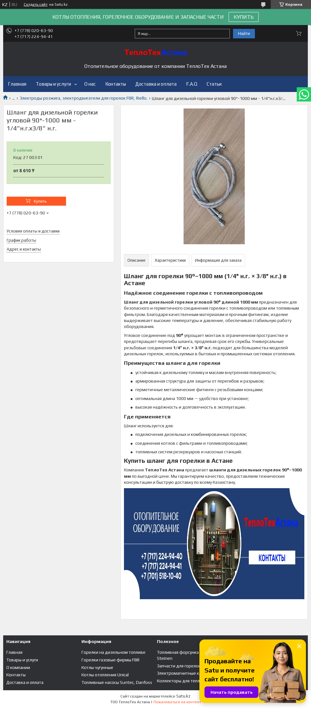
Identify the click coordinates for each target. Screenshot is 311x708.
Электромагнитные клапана (185, 673)
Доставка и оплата (156, 84)
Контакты (115, 84)
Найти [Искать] (244, 33)
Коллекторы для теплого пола (187, 680)
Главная (17, 84)
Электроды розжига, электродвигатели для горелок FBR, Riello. (83, 98)
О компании (18, 667)
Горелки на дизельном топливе (113, 652)
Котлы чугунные (97, 667)
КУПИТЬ (244, 17)
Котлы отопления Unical (105, 674)
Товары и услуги (53, 84)
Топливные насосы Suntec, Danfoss (116, 682)
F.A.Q (191, 84)
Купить (40, 201)
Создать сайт (36, 4)
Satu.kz (183, 696)
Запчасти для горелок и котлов (188, 665)
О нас (90, 84)
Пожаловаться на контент (177, 702)
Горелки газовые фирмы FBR (110, 659)
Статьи (214, 84)
